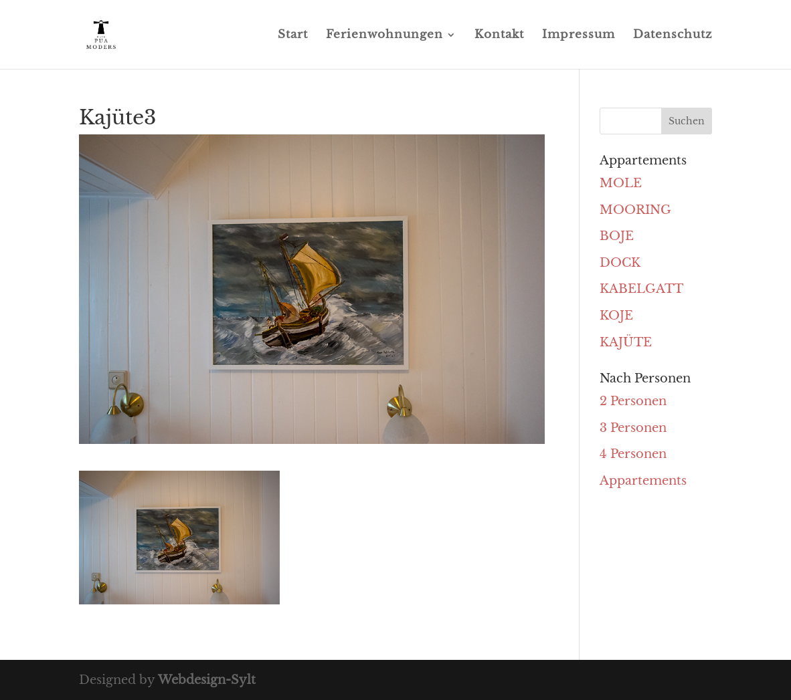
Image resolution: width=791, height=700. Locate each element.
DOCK (620, 262)
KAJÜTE (626, 342)
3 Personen (633, 428)
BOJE (617, 236)
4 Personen (633, 454)
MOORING (635, 210)
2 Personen (633, 401)
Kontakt (499, 35)
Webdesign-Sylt (207, 680)
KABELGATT (641, 288)
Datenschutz (672, 35)
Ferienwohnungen (384, 35)
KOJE (616, 315)
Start (293, 35)
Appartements (643, 480)
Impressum (578, 35)
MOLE (621, 183)
